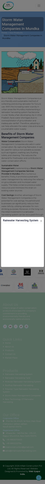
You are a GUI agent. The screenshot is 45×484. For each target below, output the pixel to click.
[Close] (41, 221)
